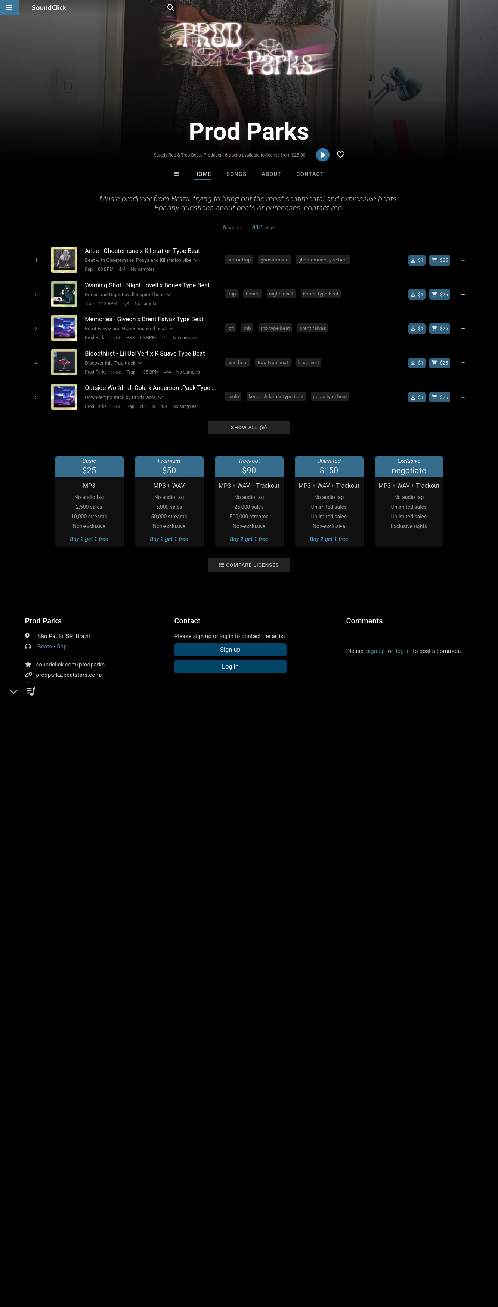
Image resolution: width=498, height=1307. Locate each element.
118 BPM (108, 303)
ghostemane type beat (324, 259)
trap (232, 293)
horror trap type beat (199, 820)
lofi (231, 327)
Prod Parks (95, 337)
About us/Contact (66, 1262)
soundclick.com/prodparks (70, 663)
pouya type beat (106, 820)
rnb (247, 327)
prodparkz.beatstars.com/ (69, 673)
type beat (238, 361)
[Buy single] (417, 260)
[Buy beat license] (440, 260)
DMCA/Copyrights (139, 1262)
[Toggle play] (36, 260)
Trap (89, 303)
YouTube (47, 694)
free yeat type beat (356, 820)
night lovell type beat (53, 820)
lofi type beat (149, 820)
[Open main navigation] (9, 7)
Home (202, 174)
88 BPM (105, 269)
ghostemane (275, 259)
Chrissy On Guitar (279, 1099)
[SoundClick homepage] (49, 7)
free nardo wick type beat (419, 820)
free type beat (149, 806)
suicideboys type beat (362, 806)
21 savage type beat (199, 806)
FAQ (31, 1262)
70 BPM (147, 405)
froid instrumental (352, 833)
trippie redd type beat (259, 806)
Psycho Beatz (341, 1099)
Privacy (178, 1262)
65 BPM (147, 337)
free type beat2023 (195, 833)
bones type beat (321, 293)
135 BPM (149, 371)
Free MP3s (179, 1139)
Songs (236, 174)
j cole (233, 395)
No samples (143, 269)
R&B (130, 337)
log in (403, 650)
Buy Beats (225, 1139)
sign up (375, 650)
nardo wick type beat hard (59, 833)
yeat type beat (309, 820)
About (271, 174)
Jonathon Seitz (218, 1099)
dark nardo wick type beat (131, 833)
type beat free (310, 806)
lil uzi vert (308, 361)
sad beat (68, 806)
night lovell (281, 293)
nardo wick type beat (257, 820)
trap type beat (273, 361)
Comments (364, 619)
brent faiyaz (313, 327)
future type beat (106, 806)
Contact (310, 174)
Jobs (102, 1262)
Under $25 (319, 1139)
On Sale (272, 1139)
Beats (44, 645)
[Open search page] (490, 7)
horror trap (239, 259)
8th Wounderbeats (156, 1099)
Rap (89, 269)
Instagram (49, 684)
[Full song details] (464, 260)
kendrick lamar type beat (276, 395)
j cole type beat (330, 395)
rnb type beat (275, 327)
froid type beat (303, 833)
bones (253, 293)
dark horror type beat (252, 833)
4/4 (121, 269)
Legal (201, 1262)
